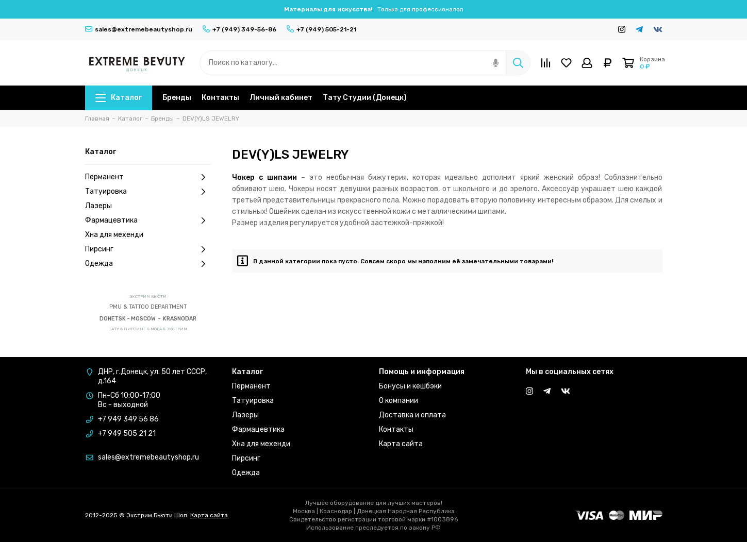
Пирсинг (148, 249)
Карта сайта (401, 443)
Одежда (148, 263)
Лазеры (98, 205)
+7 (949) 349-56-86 (239, 29)
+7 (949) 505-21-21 (321, 29)
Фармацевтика (148, 220)
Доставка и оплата (412, 415)
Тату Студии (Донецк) (365, 97)
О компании (398, 400)
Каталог (118, 97)
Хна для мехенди (114, 234)
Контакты (220, 97)
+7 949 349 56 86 (128, 419)
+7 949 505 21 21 (127, 433)
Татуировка (148, 191)
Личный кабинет (281, 97)
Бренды (176, 97)
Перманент (148, 177)
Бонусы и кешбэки (410, 386)
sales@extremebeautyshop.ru (138, 29)
